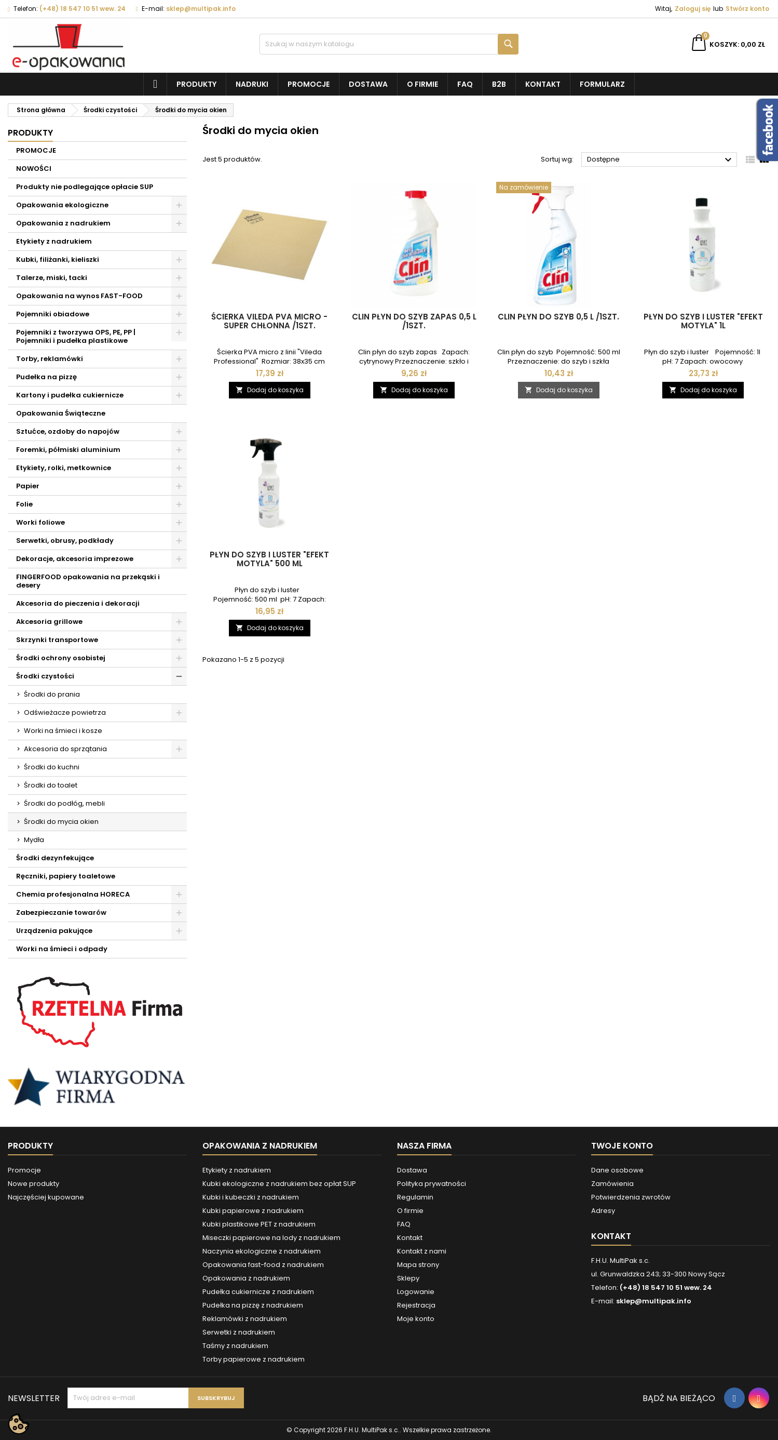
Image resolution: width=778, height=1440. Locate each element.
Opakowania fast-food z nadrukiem (263, 1265)
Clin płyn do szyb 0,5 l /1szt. (558, 316)
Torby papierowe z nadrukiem (253, 1359)
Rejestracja (416, 1305)
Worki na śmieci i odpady (61, 949)
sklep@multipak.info (201, 8)
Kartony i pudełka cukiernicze (70, 395)
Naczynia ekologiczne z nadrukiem (261, 1251)
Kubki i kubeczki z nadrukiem (250, 1197)
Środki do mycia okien (61, 821)
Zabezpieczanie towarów (61, 912)
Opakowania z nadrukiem (63, 223)
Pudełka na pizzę (46, 377)
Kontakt (543, 84)
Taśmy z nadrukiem (235, 1346)
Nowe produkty (33, 1184)
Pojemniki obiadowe (52, 314)
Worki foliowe (40, 522)
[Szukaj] (389, 44)
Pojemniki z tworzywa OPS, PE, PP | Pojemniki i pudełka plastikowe (75, 336)
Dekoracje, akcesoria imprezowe (74, 559)
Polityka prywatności (431, 1184)
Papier (27, 486)
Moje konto (415, 1319)
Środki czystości (45, 676)
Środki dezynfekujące (55, 858)
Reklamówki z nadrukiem (244, 1319)
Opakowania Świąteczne (60, 413)
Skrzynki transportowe (57, 640)
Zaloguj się (693, 8)
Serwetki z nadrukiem (238, 1332)
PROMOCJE (36, 150)
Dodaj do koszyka (270, 389)
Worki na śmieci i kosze (63, 731)
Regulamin (415, 1197)
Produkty (196, 84)
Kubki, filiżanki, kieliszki (57, 259)
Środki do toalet (50, 785)
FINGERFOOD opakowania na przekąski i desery (88, 581)
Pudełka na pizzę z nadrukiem (252, 1305)
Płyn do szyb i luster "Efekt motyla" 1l (703, 321)
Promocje (309, 84)
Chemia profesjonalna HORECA (73, 894)
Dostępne (660, 160)
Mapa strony (418, 1265)
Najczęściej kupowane (46, 1197)
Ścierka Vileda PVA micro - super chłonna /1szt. (269, 321)
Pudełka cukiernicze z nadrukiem (258, 1292)
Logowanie (415, 1292)
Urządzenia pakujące (54, 931)
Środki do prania (52, 694)
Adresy (603, 1211)
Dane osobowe (617, 1170)
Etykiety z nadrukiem (54, 241)
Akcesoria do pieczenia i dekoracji (78, 603)
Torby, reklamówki (49, 359)
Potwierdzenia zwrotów (631, 1197)
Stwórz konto (747, 8)
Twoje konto (622, 1146)
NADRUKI (252, 84)
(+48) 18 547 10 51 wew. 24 (82, 8)
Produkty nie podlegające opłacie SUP (84, 187)
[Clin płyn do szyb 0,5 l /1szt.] (558, 188)
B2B (499, 84)
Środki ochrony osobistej (60, 658)
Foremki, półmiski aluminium (68, 450)
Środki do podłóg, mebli (64, 803)
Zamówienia (612, 1184)
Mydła (34, 840)
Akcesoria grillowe (49, 621)
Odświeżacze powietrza (65, 712)
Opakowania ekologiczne (62, 205)
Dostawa (368, 84)
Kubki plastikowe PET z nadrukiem (259, 1224)
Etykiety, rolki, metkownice (63, 468)
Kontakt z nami (421, 1251)
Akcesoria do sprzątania (65, 749)
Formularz (602, 84)
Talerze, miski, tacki (51, 278)
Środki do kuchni (51, 767)
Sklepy (408, 1278)
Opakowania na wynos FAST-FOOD (79, 296)
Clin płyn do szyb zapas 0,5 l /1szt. (414, 321)
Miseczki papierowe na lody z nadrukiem (271, 1238)
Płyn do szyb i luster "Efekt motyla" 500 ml (269, 559)
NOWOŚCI (33, 169)
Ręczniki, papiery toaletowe (65, 876)
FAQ (465, 84)
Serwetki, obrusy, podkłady (65, 540)
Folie (24, 504)
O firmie (422, 84)
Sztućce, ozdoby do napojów (67, 431)
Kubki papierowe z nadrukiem (253, 1211)
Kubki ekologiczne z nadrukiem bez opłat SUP (279, 1184)
